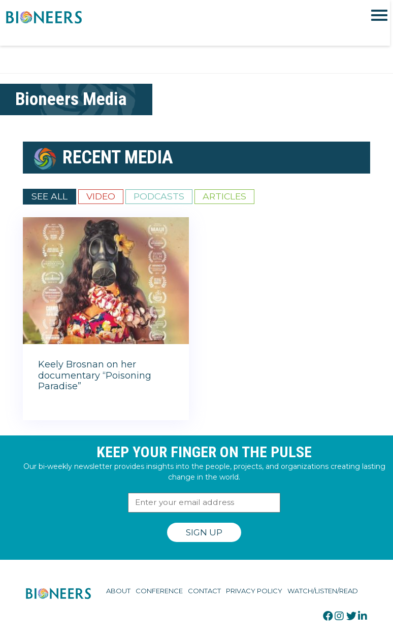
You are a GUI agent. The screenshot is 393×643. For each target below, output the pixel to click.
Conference (159, 591)
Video (100, 196)
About (118, 591)
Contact (204, 591)
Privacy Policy (254, 591)
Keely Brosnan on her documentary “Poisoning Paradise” (94, 375)
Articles (224, 196)
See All (49, 196)
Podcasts (159, 196)
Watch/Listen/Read (322, 591)
